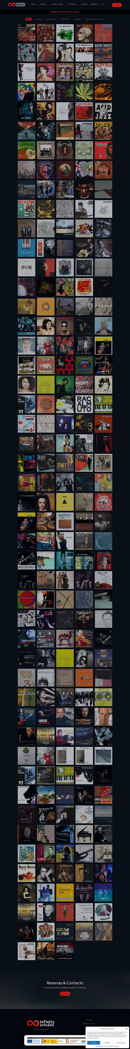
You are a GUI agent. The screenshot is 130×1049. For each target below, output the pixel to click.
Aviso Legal (116, 1046)
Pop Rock (38, 19)
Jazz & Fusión (51, 19)
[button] (127, 1029)
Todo (28, 19)
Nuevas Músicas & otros (94, 19)
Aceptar (94, 1043)
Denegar (107, 1043)
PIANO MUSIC (65, 19)
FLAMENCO (77, 19)
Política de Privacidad (109, 1046)
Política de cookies (99, 1046)
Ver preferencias (121, 1043)
